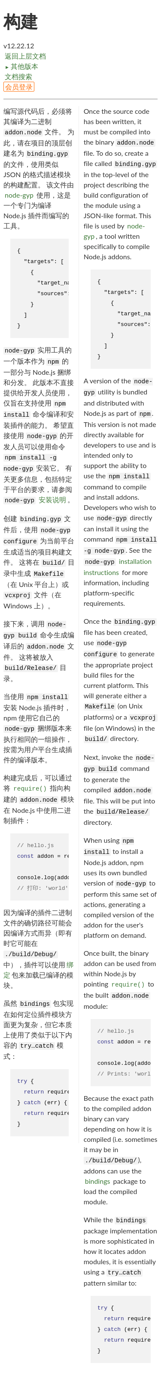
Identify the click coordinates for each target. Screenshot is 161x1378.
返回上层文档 (25, 56)
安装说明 (52, 499)
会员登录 (19, 87)
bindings (97, 1181)
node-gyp (19, 195)
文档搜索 (18, 76)
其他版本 (21, 66)
